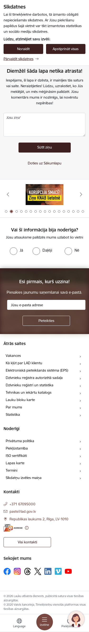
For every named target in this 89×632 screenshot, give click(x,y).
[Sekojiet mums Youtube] (68, 571)
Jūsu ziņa (13, 117)
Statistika (13, 414)
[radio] (16, 250)
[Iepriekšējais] (8, 194)
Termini (11, 470)
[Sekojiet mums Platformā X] (37, 571)
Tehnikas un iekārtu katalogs (29, 392)
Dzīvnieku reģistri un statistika (29, 385)
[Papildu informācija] (26, 528)
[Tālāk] (81, 194)
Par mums (14, 407)
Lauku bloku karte (20, 399)
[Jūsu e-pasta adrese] (46, 305)
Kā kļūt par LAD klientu (24, 363)
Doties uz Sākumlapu (44, 163)
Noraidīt (23, 49)
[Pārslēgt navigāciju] (44, 622)
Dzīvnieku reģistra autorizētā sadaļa (34, 377)
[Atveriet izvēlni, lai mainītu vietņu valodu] (19, 623)
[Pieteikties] (46, 321)
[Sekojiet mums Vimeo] (58, 571)
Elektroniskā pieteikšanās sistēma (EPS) (37, 370)
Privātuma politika (20, 441)
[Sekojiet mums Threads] (27, 571)
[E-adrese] (13, 528)
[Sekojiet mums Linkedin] (48, 571)
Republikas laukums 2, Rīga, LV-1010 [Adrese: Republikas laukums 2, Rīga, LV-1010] (38, 519)
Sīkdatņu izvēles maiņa (24, 477)
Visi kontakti (27, 542)
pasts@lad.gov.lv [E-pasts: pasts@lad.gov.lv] (22, 511)
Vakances (13, 355)
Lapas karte (15, 463)
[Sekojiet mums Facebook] (7, 571)
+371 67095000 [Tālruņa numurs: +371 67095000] (22, 504)
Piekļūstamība (17, 448)
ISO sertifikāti (16, 455)
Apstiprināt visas (66, 49)
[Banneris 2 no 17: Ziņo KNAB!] (45, 194)
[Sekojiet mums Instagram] (17, 571)
